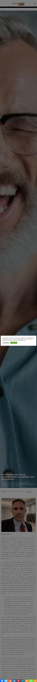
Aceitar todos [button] (13, 342)
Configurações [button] (6, 342)
